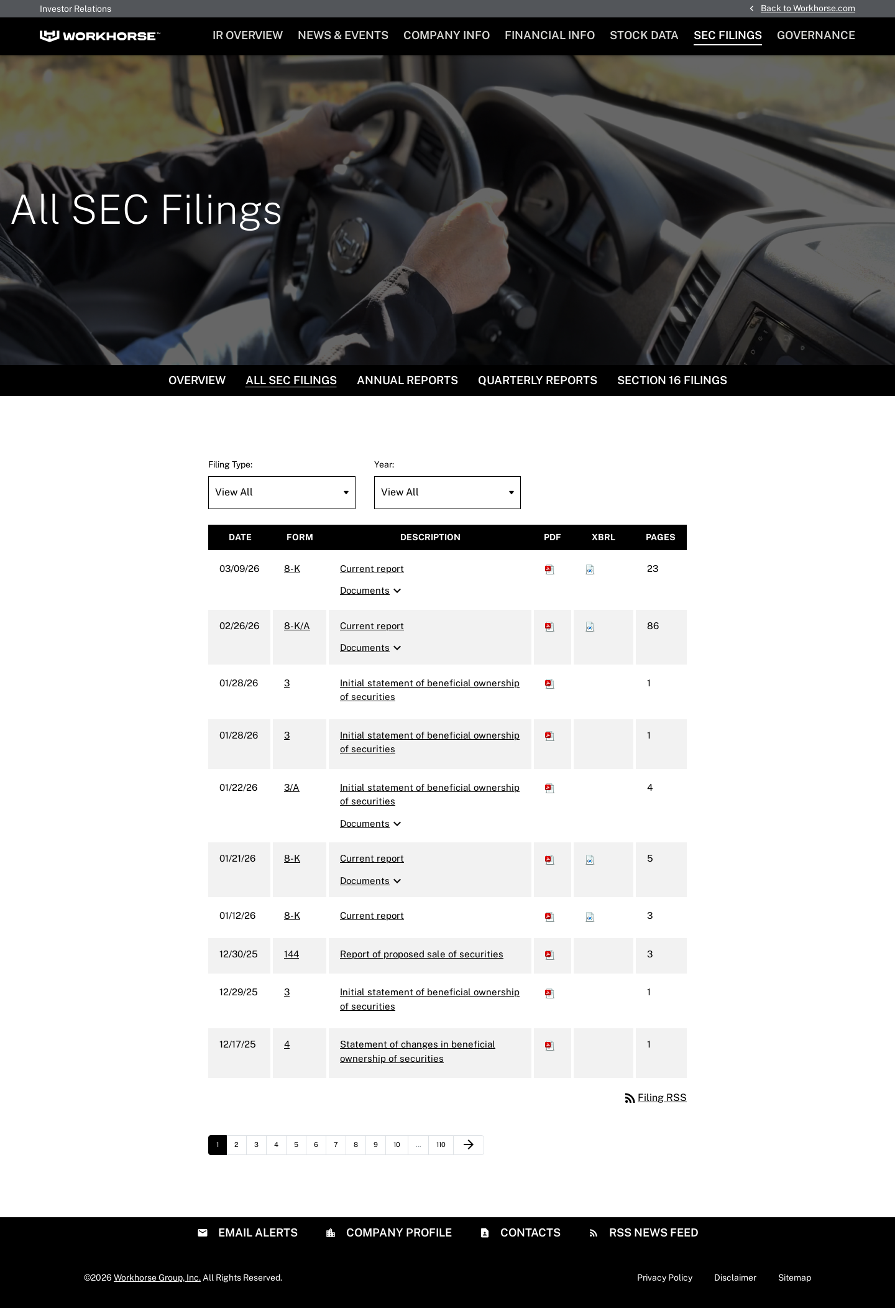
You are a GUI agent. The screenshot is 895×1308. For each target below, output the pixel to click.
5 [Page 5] (299, 1149)
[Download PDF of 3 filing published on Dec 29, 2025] (550, 993)
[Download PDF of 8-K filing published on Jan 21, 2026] (550, 860)
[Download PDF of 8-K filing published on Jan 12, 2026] (550, 917)
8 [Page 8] (359, 1149)
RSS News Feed (653, 1233)
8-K (292, 569)
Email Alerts (257, 1233)
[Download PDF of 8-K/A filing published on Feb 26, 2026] (550, 627)
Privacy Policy (664, 1278)
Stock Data (644, 35)
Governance (816, 35)
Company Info (446, 35)
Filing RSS (655, 1099)
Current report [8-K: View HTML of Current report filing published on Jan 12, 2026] (372, 917)
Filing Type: (230, 466)
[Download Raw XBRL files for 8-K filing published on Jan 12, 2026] (590, 917)
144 (291, 955)
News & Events (343, 35)
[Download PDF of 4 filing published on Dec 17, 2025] (550, 1046)
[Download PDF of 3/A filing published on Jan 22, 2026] (550, 788)
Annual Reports (407, 381)
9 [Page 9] (379, 1149)
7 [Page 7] (339, 1149)
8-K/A (297, 627)
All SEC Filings (291, 381)
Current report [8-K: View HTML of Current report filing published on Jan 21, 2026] (372, 860)
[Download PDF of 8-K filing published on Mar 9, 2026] (550, 569)
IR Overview (248, 35)
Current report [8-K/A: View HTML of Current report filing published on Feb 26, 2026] (372, 627)
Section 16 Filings (672, 381)
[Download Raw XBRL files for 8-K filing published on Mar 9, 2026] (590, 569)
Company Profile (398, 1233)
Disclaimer (735, 1278)
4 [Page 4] (280, 1149)
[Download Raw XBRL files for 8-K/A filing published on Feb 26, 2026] (590, 627)
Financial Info (550, 35)
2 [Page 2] (240, 1149)
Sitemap (794, 1278)
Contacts (529, 1233)
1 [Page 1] (221, 1149)
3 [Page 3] (260, 1149)
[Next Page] (468, 1147)
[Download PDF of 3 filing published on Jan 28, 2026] (550, 684)
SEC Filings (728, 35)
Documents (372, 592)
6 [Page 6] (319, 1149)
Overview (197, 381)
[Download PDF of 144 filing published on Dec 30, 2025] (550, 955)
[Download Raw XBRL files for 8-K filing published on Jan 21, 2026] (590, 860)
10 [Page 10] (400, 1149)
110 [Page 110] (444, 1149)
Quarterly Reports (537, 381)
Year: (384, 466)
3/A (292, 788)
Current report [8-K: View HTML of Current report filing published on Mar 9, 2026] (372, 569)
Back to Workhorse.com (808, 8)
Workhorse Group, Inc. (157, 1279)
